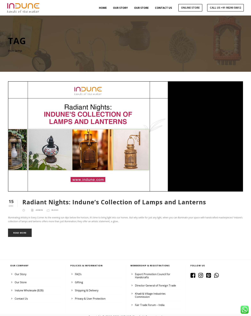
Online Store (189, 7)
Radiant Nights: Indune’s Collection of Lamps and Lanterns (110, 202)
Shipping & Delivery (86, 290)
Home (101, 8)
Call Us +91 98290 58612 (225, 7)
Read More (20, 232)
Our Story (118, 8)
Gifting (78, 282)
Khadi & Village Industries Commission (157, 293)
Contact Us (162, 8)
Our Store (140, 8)
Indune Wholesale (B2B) (28, 290)
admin (39, 210)
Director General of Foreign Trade (154, 285)
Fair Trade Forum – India (149, 301)
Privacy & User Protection (89, 298)
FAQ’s (78, 274)
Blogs (54, 210)
